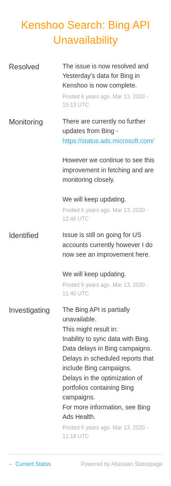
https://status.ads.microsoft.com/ (108, 141)
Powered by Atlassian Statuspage (121, 464)
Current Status (30, 464)
